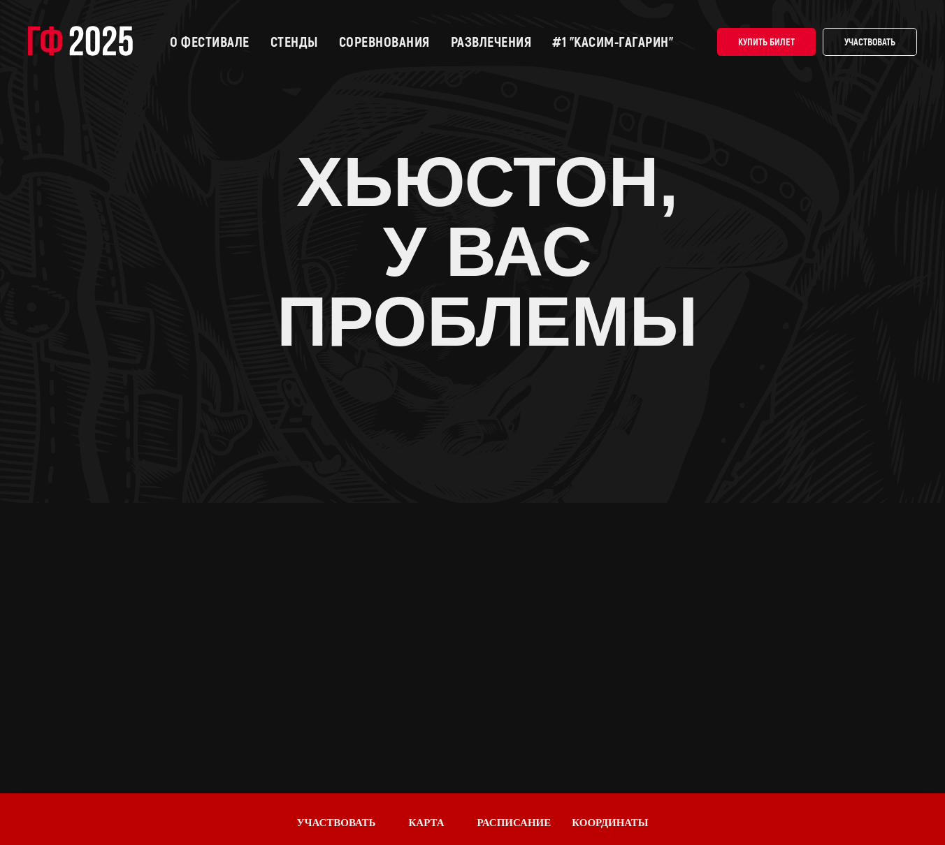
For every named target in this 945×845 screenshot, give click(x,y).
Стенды (294, 42)
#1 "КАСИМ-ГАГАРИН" (612, 42)
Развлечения (491, 42)
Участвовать (869, 42)
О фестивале (210, 42)
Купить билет (766, 42)
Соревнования (384, 42)
